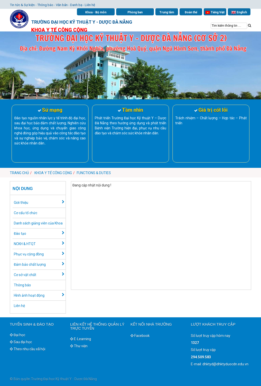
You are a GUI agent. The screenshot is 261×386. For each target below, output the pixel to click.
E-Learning (80, 339)
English (239, 12)
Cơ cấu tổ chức (25, 213)
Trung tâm (166, 12)
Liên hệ (90, 5)
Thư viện (79, 346)
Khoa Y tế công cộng (53, 173)
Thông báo (45, 5)
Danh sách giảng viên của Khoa (38, 223)
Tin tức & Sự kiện (22, 5)
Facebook (140, 336)
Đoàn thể (191, 12)
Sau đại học (21, 342)
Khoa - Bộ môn (95, 12)
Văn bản (62, 5)
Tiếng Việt (215, 12)
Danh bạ (76, 5)
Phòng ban (135, 12)
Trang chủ (19, 173)
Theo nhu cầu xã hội (27, 349)
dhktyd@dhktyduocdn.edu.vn (225, 364)
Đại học (17, 335)
